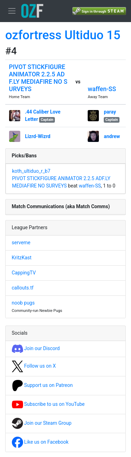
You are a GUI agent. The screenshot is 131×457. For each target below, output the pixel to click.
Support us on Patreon (42, 385)
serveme (21, 242)
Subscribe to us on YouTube (48, 404)
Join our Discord (36, 348)
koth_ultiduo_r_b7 (31, 171)
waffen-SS (102, 89)
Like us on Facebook (40, 442)
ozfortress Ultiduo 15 (63, 35)
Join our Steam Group (42, 423)
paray (110, 112)
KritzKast (22, 257)
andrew (112, 136)
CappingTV (24, 272)
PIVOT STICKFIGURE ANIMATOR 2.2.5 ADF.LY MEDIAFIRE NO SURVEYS (38, 78)
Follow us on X (34, 366)
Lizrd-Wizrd (38, 136)
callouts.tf (23, 288)
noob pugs (23, 303)
